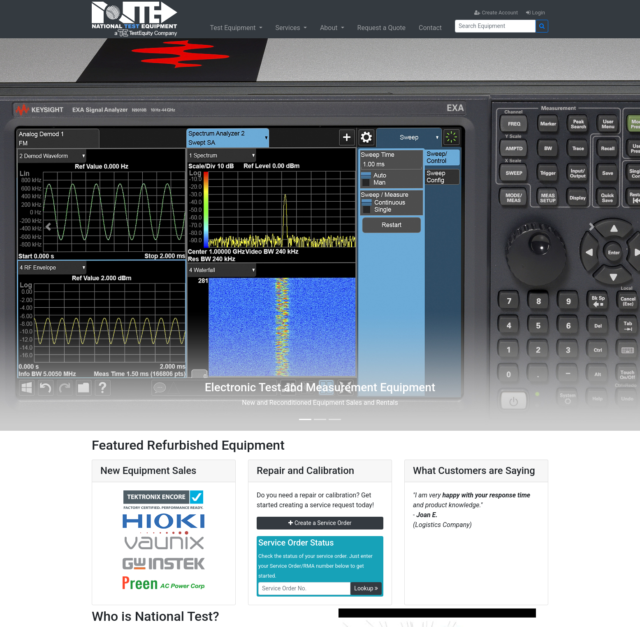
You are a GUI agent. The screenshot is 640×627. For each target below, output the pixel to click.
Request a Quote (381, 28)
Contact (430, 28)
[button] (48, 227)
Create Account (496, 12)
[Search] (495, 26)
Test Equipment (233, 28)
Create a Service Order (319, 523)
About (329, 28)
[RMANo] (304, 588)
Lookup (366, 588)
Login (535, 12)
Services (289, 28)
